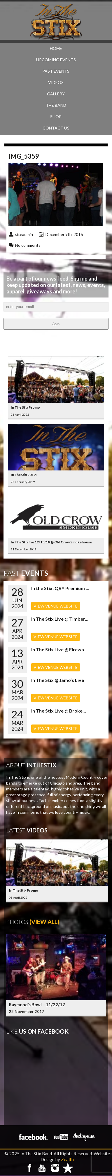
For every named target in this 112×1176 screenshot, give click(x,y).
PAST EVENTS (55, 71)
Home (56, 48)
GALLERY (56, 93)
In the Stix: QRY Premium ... (60, 588)
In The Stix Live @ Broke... (58, 710)
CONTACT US (56, 127)
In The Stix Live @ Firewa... (59, 649)
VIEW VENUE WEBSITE (56, 605)
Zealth (67, 1159)
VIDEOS (56, 82)
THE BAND (56, 105)
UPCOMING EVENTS (56, 59)
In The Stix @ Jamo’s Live (57, 680)
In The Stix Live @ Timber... (59, 619)
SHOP (56, 116)
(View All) (44, 921)
